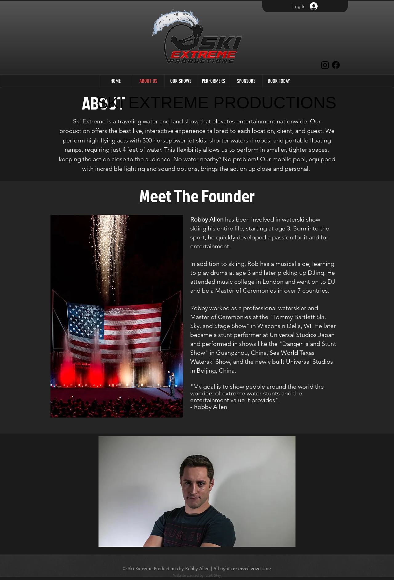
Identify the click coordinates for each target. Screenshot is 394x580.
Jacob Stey (212, 575)
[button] (180, 81)
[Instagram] (325, 65)
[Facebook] (336, 65)
